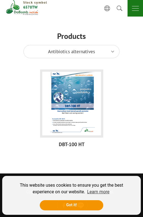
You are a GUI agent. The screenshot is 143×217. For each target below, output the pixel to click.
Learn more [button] (98, 191)
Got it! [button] (71, 205)
